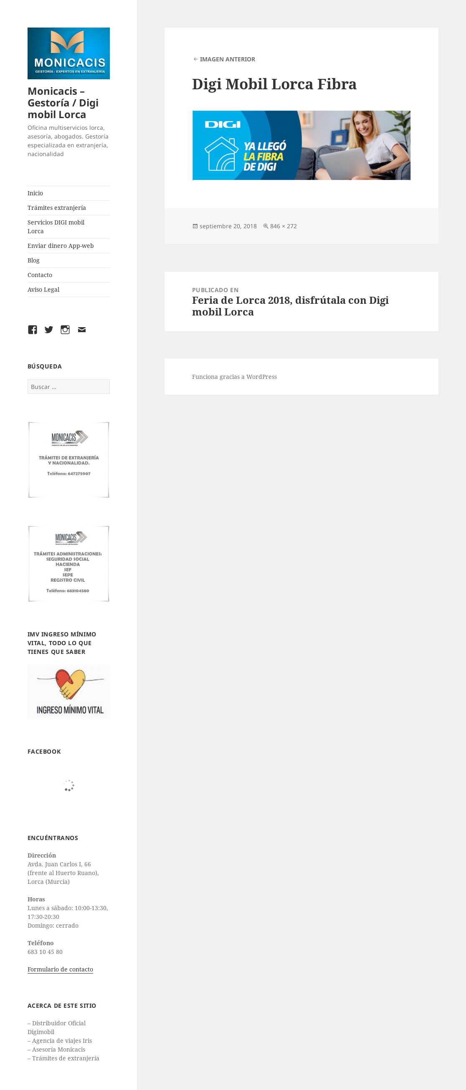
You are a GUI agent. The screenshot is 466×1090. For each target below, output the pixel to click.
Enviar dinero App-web (61, 246)
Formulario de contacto (60, 969)
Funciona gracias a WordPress (234, 377)
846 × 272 (283, 226)
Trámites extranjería (57, 208)
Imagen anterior (227, 59)
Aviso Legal (43, 289)
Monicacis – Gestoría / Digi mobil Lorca (63, 102)
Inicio (35, 193)
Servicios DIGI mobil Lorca (56, 226)
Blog (34, 260)
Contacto (40, 275)
